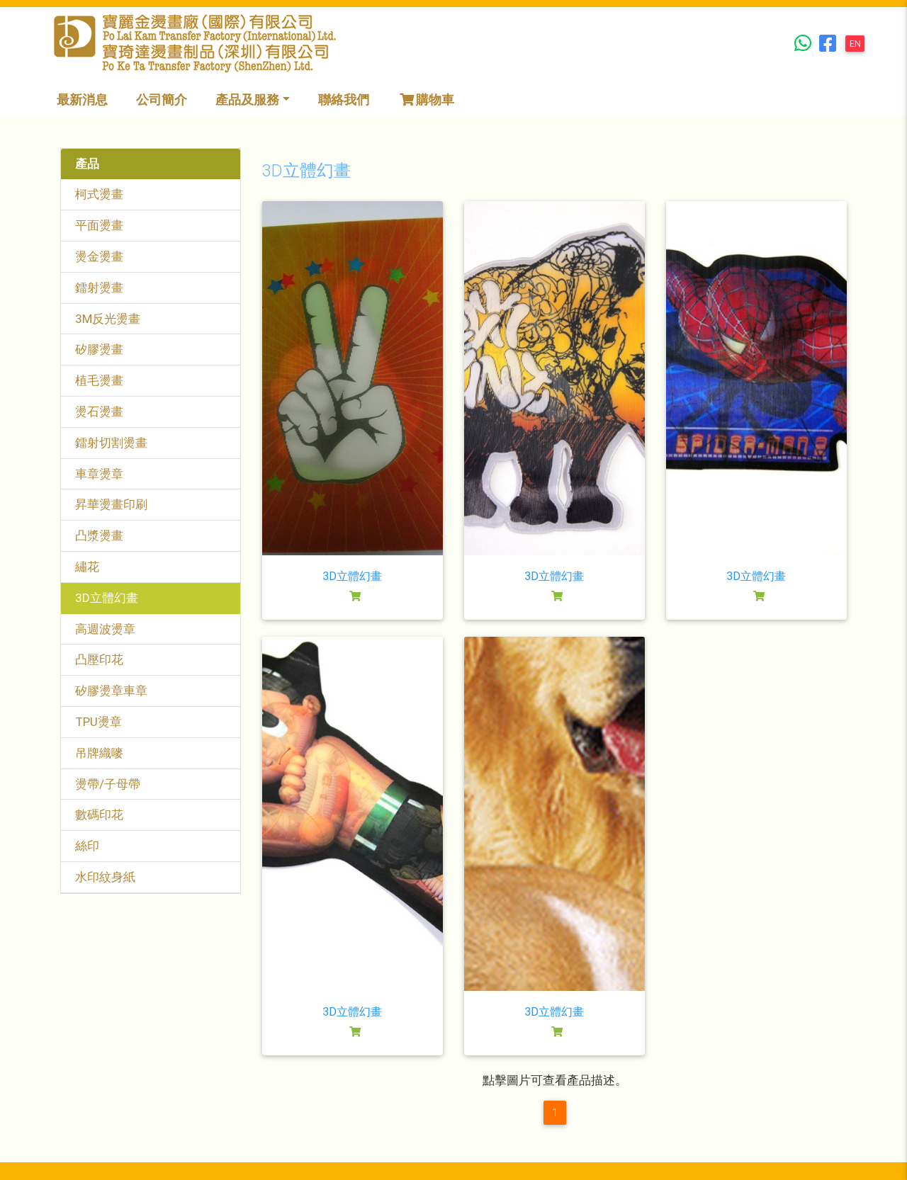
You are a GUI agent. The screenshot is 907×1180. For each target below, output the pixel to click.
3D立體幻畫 (106, 598)
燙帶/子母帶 (107, 784)
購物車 (426, 99)
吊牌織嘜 (99, 753)
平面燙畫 (99, 225)
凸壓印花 (99, 659)
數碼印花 (99, 814)
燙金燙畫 (99, 256)
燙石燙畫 (99, 411)
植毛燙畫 (99, 380)
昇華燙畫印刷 (111, 504)
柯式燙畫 (99, 194)
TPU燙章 (98, 722)
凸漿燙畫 (99, 535)
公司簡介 (161, 99)
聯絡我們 (343, 99)
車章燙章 (99, 474)
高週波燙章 (105, 629)
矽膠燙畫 (99, 349)
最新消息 (82, 99)
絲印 (87, 845)
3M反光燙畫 (107, 319)
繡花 (87, 566)
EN (855, 44)
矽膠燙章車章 (111, 690)
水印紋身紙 (105, 877)
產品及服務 (247, 99)
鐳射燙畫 (99, 287)
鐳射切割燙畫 (111, 442)
